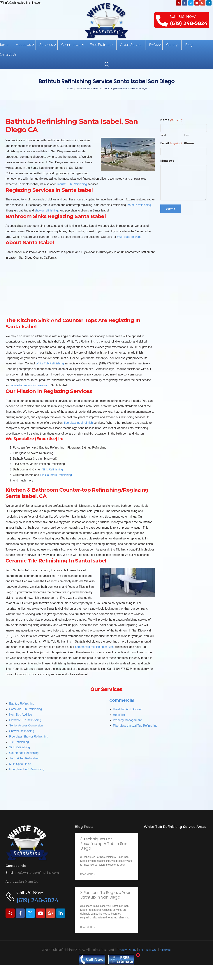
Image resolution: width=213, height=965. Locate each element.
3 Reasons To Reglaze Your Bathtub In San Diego (105, 895)
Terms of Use (148, 950)
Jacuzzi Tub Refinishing (24, 758)
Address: (12, 881)
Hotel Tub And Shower (127, 709)
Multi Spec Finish (20, 763)
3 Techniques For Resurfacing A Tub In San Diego (103, 843)
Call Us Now (183, 16)
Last (186, 135)
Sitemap (166, 950)
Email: (10, 872)
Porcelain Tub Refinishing (25, 709)
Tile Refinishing (19, 742)
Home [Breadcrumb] (69, 88)
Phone (189, 143)
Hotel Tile (119, 714)
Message (167, 161)
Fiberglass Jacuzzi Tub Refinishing (135, 725)
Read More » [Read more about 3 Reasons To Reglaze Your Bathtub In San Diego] (87, 927)
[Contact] (163, 20)
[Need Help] (21, 3)
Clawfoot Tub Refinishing (25, 720)
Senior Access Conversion (26, 725)
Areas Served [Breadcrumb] (83, 88)
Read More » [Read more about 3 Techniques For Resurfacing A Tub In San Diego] (87, 874)
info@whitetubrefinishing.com (37, 872)
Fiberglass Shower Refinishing (28, 736)
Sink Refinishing (19, 747)
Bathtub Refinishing (21, 703)
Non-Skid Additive (20, 714)
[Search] (107, 64)
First (163, 135)
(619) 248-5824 (188, 23)
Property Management (127, 720)
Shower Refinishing (21, 731)
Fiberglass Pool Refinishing (26, 769)
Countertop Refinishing (23, 752)
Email (171, 143)
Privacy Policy (126, 950)
